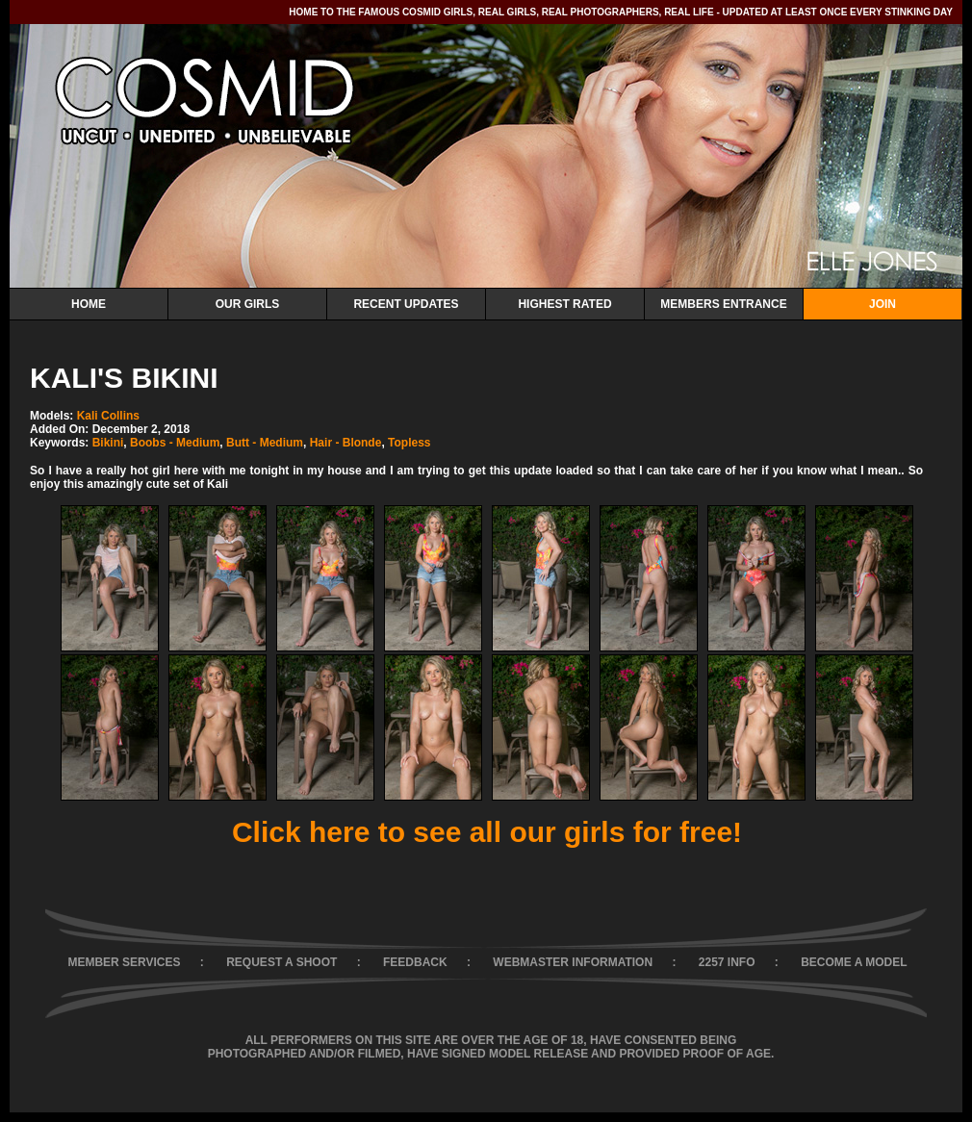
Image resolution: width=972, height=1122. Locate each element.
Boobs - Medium (174, 442)
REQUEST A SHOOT (281, 962)
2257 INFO (727, 962)
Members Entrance (723, 304)
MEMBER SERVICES (123, 962)
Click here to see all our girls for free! (487, 832)
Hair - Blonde (346, 442)
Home (88, 304)
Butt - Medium (264, 442)
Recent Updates (405, 304)
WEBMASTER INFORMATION (572, 962)
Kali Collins (108, 415)
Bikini (108, 442)
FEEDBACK (415, 962)
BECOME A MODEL (854, 962)
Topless (409, 442)
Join (882, 304)
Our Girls (248, 304)
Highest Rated (564, 304)
